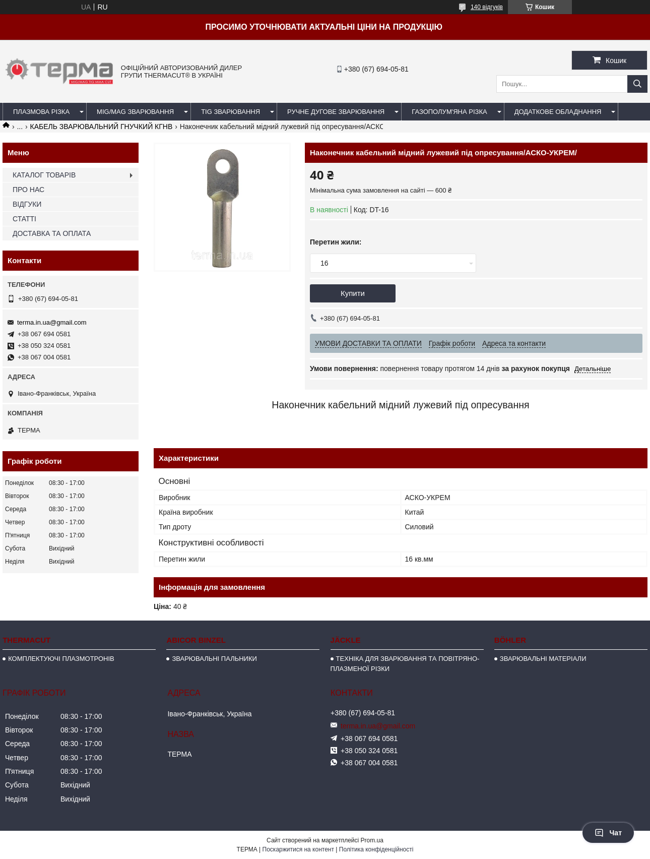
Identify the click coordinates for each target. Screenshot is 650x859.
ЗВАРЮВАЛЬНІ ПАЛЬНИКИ (214, 658)
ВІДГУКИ (27, 204)
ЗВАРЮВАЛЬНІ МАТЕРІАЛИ (543, 658)
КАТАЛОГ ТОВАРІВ (44, 175)
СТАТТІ (24, 219)
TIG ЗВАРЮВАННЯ (230, 111)
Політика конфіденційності (376, 849)
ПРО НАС (28, 190)
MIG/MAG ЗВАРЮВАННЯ (135, 111)
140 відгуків (487, 7)
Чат (608, 832)
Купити (353, 293)
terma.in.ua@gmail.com (51, 322)
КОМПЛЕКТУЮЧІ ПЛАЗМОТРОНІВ (61, 658)
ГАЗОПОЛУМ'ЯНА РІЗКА (449, 111)
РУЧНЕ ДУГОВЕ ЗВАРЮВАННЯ (335, 111)
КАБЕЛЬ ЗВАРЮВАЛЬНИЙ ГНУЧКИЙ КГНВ (101, 126)
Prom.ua (372, 840)
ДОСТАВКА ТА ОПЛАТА (52, 233)
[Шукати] (637, 84)
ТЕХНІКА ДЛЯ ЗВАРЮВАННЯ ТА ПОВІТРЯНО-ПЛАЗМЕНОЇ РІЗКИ (405, 663)
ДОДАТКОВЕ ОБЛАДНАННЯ (558, 111)
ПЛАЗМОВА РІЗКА (41, 111)
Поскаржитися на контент (298, 849)
